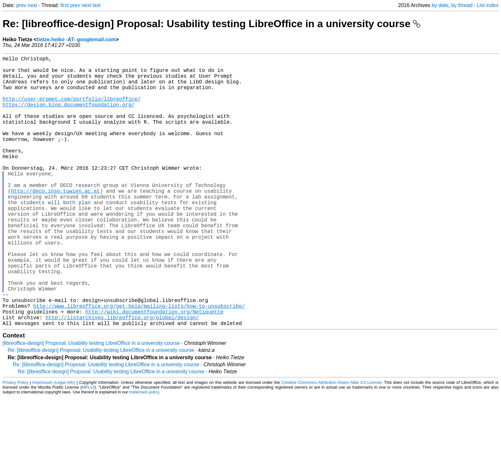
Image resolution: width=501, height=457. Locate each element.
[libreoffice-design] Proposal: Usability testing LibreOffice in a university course (91, 403)
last (97, 5)
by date (440, 5)
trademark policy (144, 452)
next (32, 5)
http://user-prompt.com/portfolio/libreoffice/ (72, 108)
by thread (462, 5)
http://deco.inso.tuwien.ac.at (55, 221)
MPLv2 (88, 447)
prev (21, 5)
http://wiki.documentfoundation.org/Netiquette (154, 369)
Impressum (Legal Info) (53, 442)
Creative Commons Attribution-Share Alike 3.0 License (331, 442)
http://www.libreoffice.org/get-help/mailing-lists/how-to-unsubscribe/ (139, 362)
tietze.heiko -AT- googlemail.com (76, 39)
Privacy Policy (15, 442)
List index (487, 5)
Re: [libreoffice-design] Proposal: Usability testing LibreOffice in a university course (211, 23)
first (64, 5)
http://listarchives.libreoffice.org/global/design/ (122, 376)
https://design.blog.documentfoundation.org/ (69, 116)
